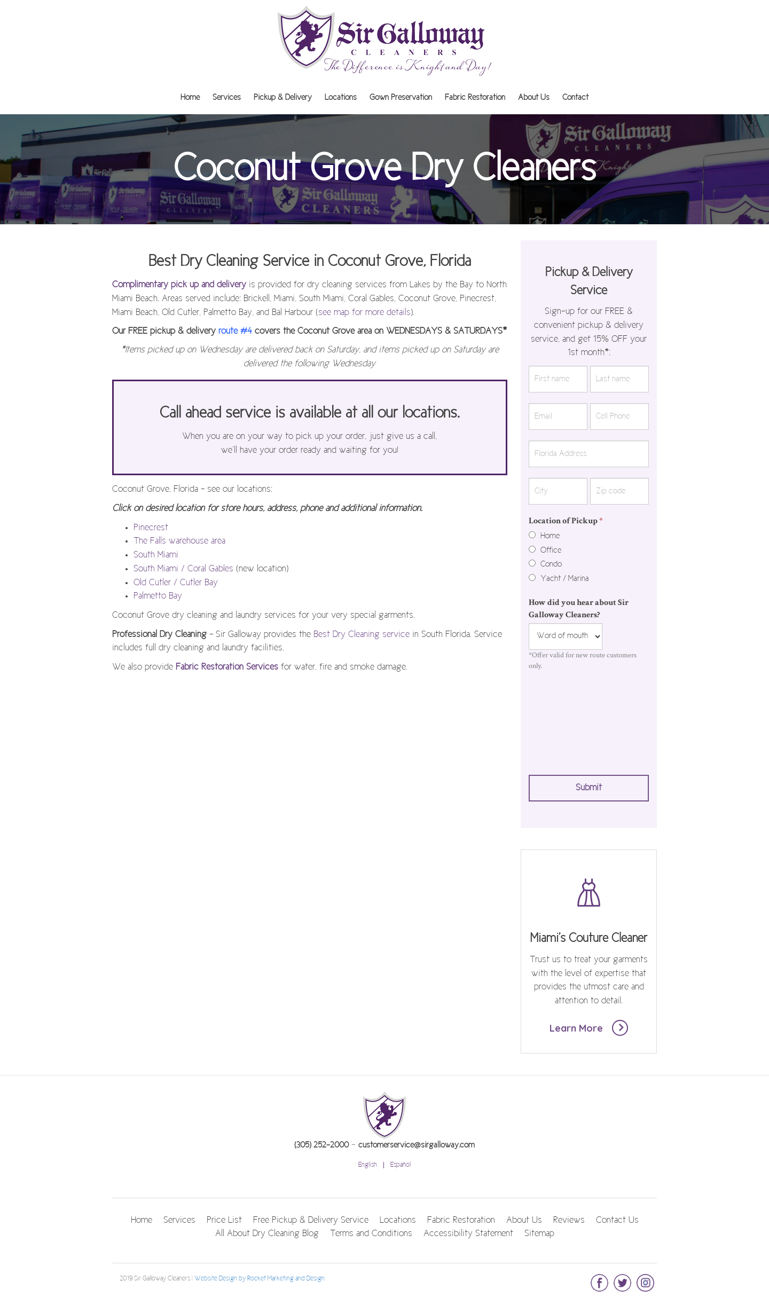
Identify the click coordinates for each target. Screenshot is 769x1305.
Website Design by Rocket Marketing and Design (259, 1279)
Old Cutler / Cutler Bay (176, 583)
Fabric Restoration (475, 97)
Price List (224, 1220)
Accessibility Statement (468, 1234)
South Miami (156, 555)
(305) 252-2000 (321, 1145)
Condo (545, 564)
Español (400, 1165)
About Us (534, 97)
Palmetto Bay (158, 596)
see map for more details (364, 313)
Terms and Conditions (371, 1234)
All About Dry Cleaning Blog (267, 1234)
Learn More (589, 1028)
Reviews (569, 1220)
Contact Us (617, 1220)
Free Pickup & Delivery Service (310, 1220)
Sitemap (539, 1234)
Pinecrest (151, 528)
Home (190, 97)
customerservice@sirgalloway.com (416, 1145)
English (367, 1165)
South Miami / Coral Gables (183, 569)
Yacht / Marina (559, 579)
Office (545, 550)
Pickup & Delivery (283, 97)
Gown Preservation (401, 97)
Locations (341, 97)
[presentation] (572, 720)
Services (227, 97)
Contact (575, 97)
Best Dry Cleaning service (361, 635)
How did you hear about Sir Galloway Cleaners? (579, 608)
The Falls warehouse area (179, 541)
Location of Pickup (566, 520)
